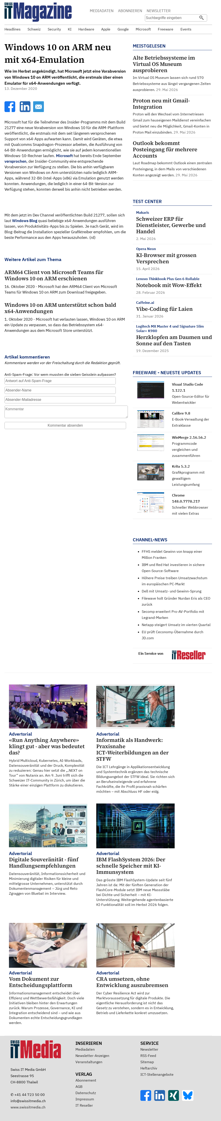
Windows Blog (24, 220)
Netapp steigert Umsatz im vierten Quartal (176, 624)
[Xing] (175, 1099)
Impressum (84, 1099)
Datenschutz (85, 1093)
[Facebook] (10, 110)
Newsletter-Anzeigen (92, 1055)
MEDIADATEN (102, 10)
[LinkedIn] (25, 110)
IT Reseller (84, 1105)
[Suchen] (201, 18)
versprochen (15, 161)
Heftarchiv (148, 1068)
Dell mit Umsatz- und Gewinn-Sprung (171, 591)
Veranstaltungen (88, 1062)
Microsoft (64, 155)
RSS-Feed (148, 1055)
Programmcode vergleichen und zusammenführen (186, 449)
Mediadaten (85, 1049)
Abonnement (85, 1080)
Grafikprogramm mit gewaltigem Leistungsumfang (188, 478)
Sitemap (147, 1062)
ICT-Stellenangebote (157, 1074)
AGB (78, 1086)
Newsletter (149, 1049)
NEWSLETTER (159, 10)
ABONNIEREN (130, 10)
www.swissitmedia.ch (28, 1107)
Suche (184, 11)
